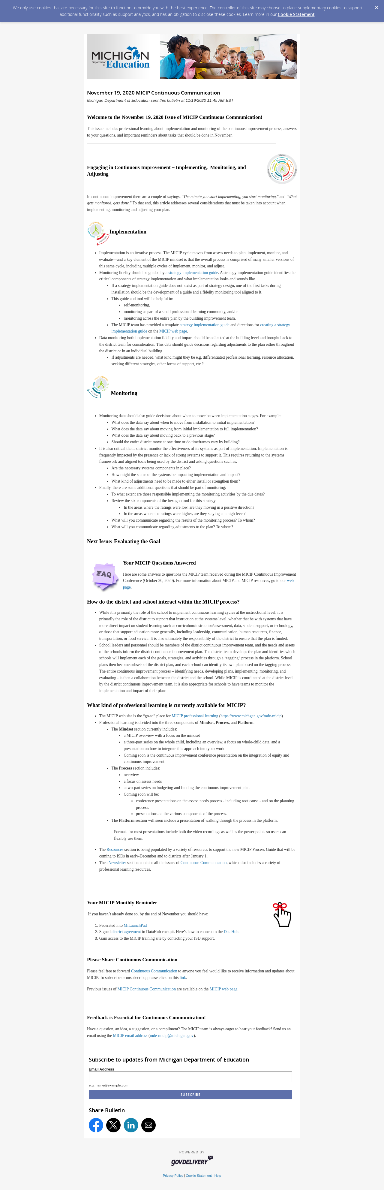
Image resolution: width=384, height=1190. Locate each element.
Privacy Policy (173, 1175)
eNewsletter (116, 862)
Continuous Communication (204, 862)
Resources (114, 849)
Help (217, 1175)
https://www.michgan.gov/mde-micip (250, 716)
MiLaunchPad (135, 925)
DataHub (231, 931)
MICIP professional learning (195, 716)
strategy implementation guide (193, 272)
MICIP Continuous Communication (147, 989)
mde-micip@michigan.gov (172, 1035)
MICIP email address (130, 1035)
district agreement (126, 931)
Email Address (101, 1069)
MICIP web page (173, 331)
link (183, 977)
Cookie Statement (296, 14)
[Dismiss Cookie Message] (376, 5)
